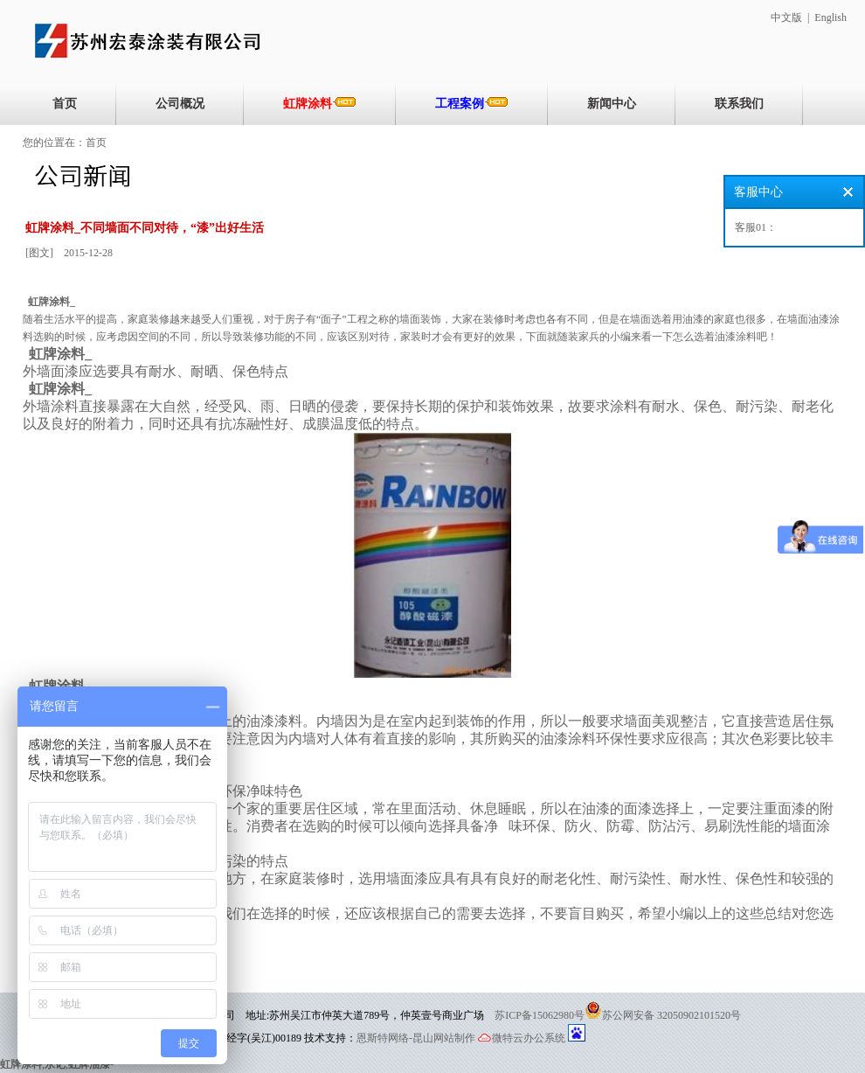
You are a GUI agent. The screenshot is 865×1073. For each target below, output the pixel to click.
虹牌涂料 (319, 103)
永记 (55, 1064)
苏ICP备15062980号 (540, 1015)
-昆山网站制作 (442, 1038)
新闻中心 (611, 103)
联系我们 (739, 103)
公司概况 (180, 103)
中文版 (786, 17)
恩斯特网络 (382, 1038)
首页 (64, 103)
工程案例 (472, 103)
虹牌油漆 (89, 1064)
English (830, 17)
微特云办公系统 (521, 1038)
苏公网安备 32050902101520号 (671, 1015)
